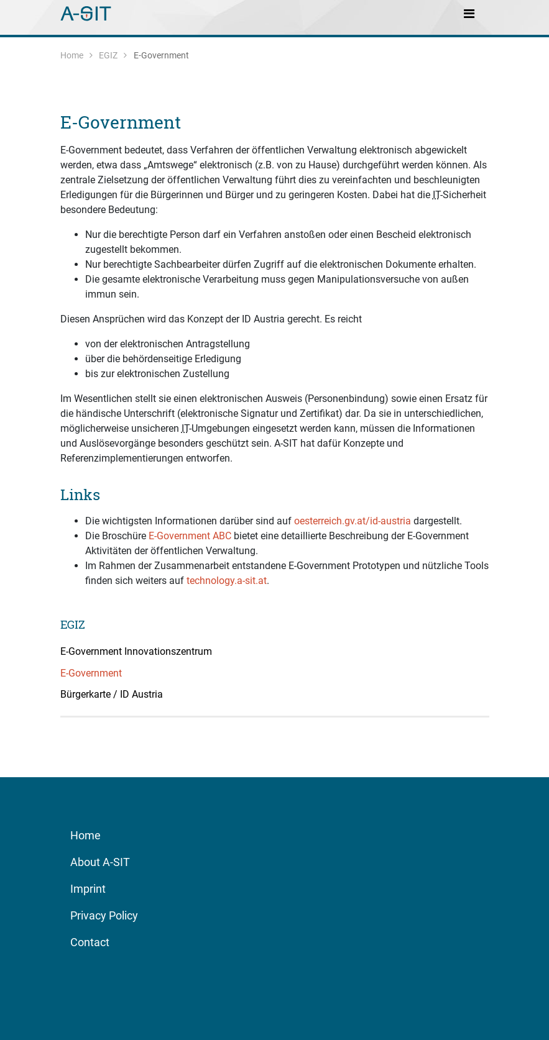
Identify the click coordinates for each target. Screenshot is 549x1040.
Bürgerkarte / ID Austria (111, 694)
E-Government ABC (190, 536)
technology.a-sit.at (227, 580)
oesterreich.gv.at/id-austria (352, 521)
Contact (89, 942)
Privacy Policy (104, 915)
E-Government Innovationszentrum (136, 651)
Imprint (88, 888)
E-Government (120, 122)
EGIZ (108, 55)
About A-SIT (100, 862)
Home (71, 55)
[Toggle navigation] (469, 13)
